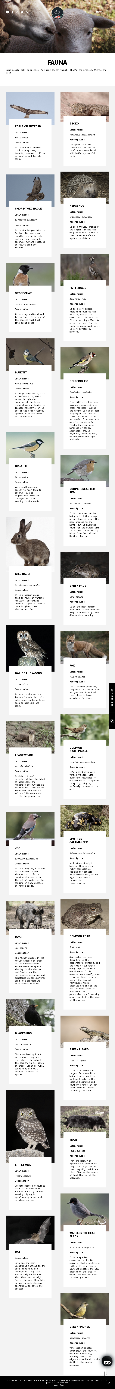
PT (85, 12)
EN (89, 12)
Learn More (59, 1385)
